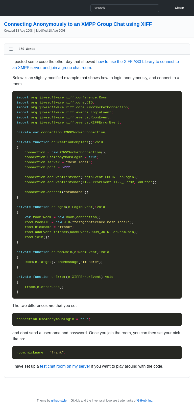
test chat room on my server (65, 366)
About (179, 8)
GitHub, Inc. (145, 400)
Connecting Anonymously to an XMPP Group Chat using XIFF (78, 24)
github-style (58, 400)
